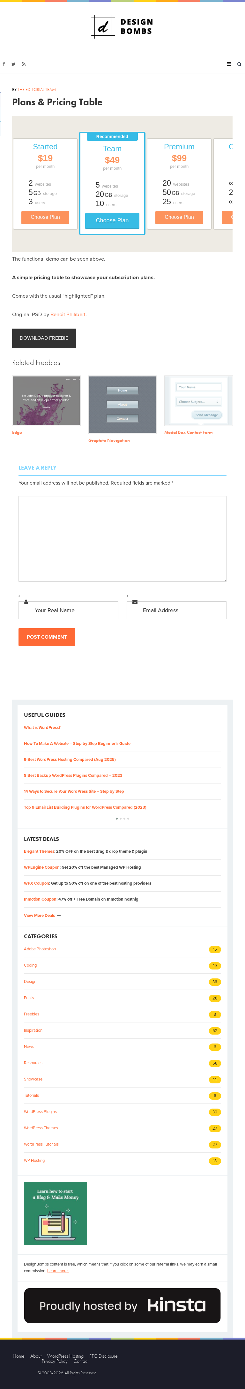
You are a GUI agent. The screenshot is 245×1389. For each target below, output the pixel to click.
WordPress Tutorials (41, 1144)
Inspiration (33, 1030)
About (35, 1356)
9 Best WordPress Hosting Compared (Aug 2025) (70, 759)
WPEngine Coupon (42, 867)
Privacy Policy (55, 1361)
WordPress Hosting (65, 1356)
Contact (80, 1361)
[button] (117, 819)
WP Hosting (34, 1160)
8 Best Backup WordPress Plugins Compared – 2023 (73, 775)
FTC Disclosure (103, 1356)
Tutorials (31, 1095)
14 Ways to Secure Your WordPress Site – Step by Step (74, 791)
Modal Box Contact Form (188, 432)
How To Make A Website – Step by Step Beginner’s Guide (77, 743)
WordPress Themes (41, 1128)
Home (19, 1356)
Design (30, 981)
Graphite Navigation (109, 440)
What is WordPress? (42, 727)
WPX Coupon (36, 883)
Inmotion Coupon (40, 899)
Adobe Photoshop (40, 949)
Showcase (33, 1079)
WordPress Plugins (40, 1111)
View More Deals (39, 915)
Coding (30, 965)
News (29, 1046)
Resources (33, 1063)
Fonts (29, 997)
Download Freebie (44, 338)
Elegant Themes (39, 851)
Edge (17, 432)
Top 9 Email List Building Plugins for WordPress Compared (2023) (85, 807)
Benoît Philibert (67, 314)
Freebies (31, 1014)
